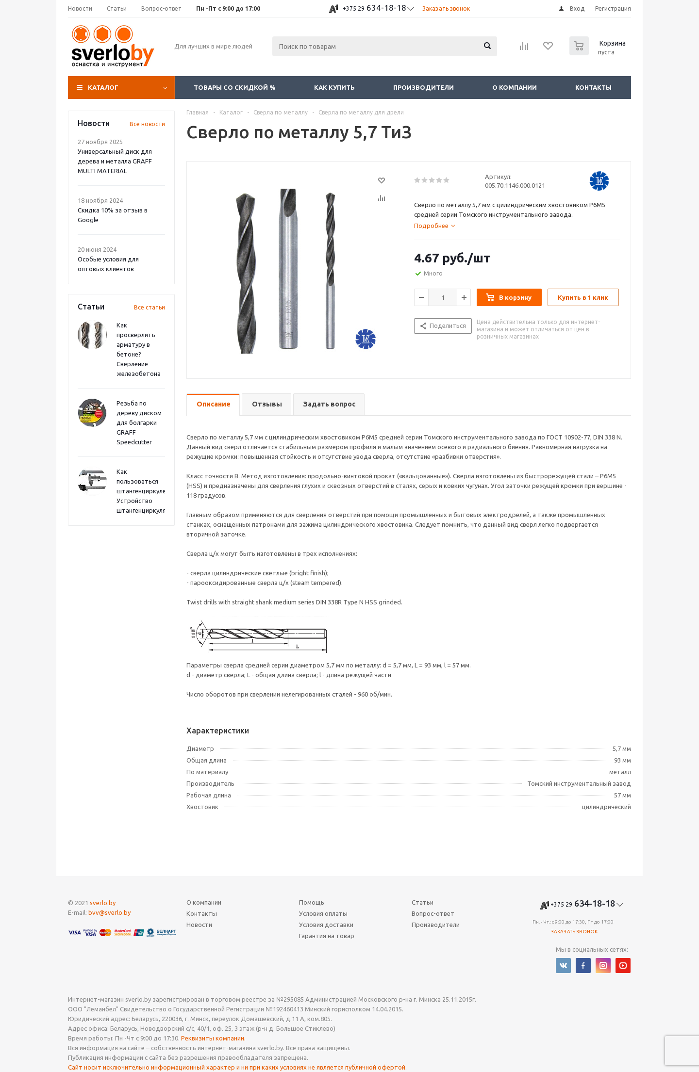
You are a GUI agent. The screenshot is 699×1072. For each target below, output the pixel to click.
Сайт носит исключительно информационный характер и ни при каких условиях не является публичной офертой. (237, 1067)
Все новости (147, 124)
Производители (423, 87)
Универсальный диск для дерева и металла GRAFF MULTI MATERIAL (115, 161)
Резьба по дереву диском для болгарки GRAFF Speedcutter (139, 422)
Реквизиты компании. (213, 1038)
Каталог (103, 87)
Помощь (311, 902)
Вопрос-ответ (433, 913)
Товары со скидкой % (235, 87)
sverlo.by (103, 902)
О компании (514, 87)
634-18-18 (374, 7)
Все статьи (149, 307)
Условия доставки (326, 924)
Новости (199, 924)
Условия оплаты (323, 913)
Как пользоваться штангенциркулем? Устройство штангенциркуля (144, 491)
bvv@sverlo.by (109, 912)
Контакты (593, 87)
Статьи (422, 902)
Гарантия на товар (326, 935)
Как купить (334, 87)
